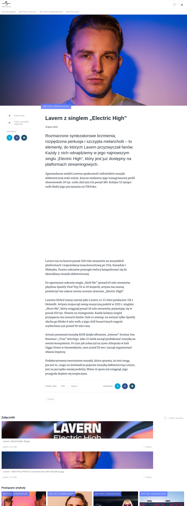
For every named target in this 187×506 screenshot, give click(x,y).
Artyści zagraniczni (51, 12)
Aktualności (8, 12)
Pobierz (40, 430)
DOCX (74, 369)
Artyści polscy (28, 12)
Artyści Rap (72, 12)
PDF (63, 369)
